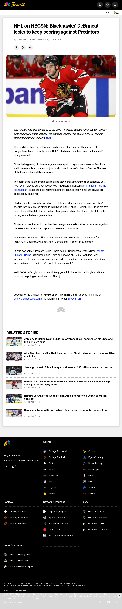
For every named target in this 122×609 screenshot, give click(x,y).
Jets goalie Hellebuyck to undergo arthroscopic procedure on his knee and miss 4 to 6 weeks (68, 340)
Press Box (76, 583)
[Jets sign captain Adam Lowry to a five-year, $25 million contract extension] (14, 370)
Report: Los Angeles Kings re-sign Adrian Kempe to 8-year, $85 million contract (65, 397)
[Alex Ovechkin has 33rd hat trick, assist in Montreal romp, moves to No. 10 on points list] (14, 356)
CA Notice (65, 585)
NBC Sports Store (63, 583)
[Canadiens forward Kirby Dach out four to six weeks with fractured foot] (14, 413)
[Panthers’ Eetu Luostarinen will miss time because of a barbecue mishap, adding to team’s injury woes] (14, 384)
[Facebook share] (16, 47)
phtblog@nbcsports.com (27, 298)
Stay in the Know (12, 455)
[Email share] (30, 47)
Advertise (19, 583)
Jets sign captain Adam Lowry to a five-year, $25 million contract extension (68, 367)
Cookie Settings (78, 585)
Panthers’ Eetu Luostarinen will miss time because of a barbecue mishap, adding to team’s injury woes (67, 383)
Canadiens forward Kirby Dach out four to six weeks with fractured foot (66, 410)
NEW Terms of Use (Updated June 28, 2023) (22, 585)
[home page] (14, 5)
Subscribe (10, 467)
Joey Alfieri (21, 40)
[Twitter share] (23, 47)
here (48, 137)
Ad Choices (9, 583)
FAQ (52, 583)
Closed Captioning (41, 583)
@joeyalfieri (74, 298)
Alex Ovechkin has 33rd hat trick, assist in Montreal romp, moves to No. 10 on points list (69, 355)
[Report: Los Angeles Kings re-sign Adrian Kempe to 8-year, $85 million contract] (14, 398)
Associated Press (32, 345)
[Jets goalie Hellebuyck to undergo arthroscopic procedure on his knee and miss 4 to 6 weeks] (14, 341)
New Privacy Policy (51, 585)
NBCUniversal (20, 590)
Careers (28, 583)
